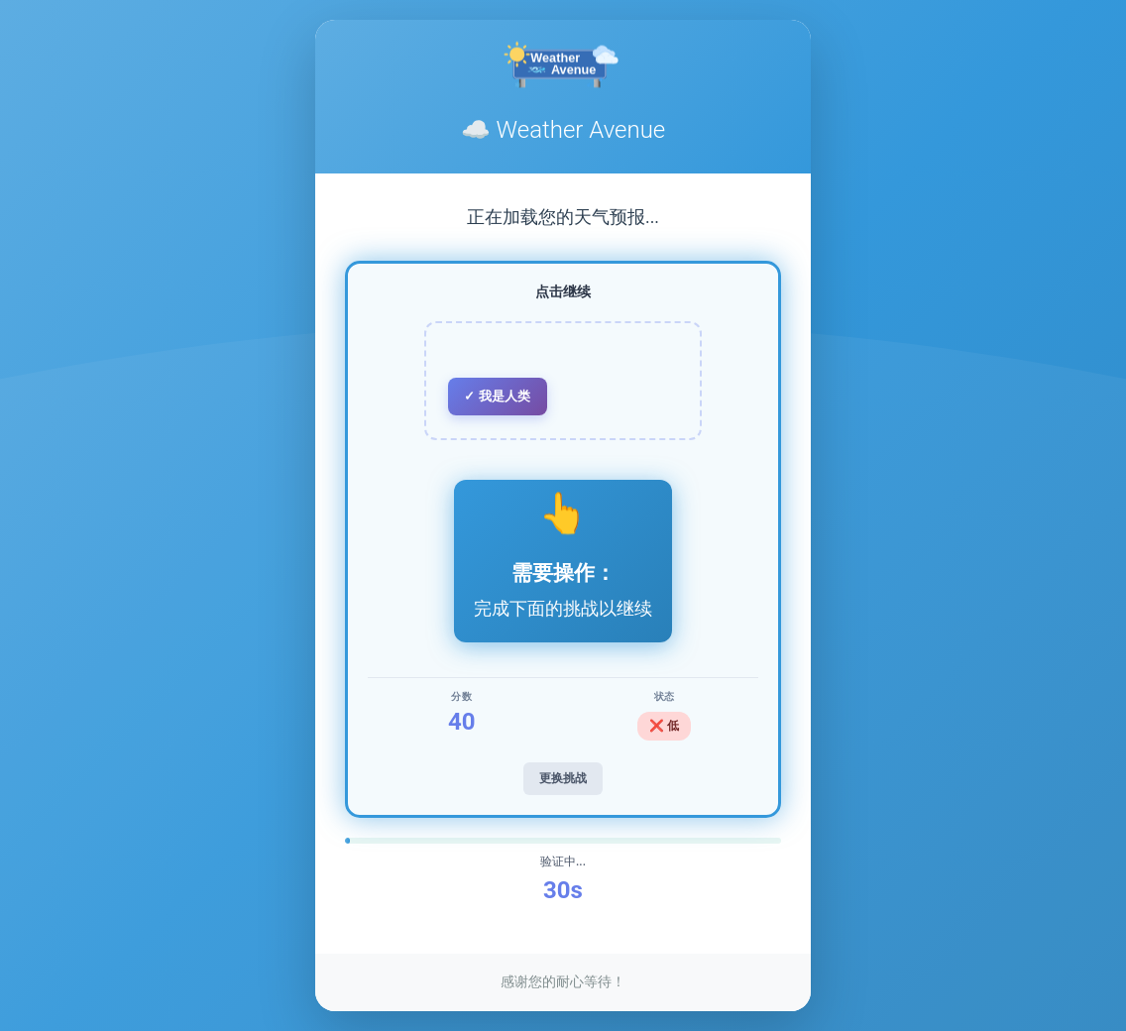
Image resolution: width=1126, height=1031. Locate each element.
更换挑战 (563, 778)
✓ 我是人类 (497, 396)
